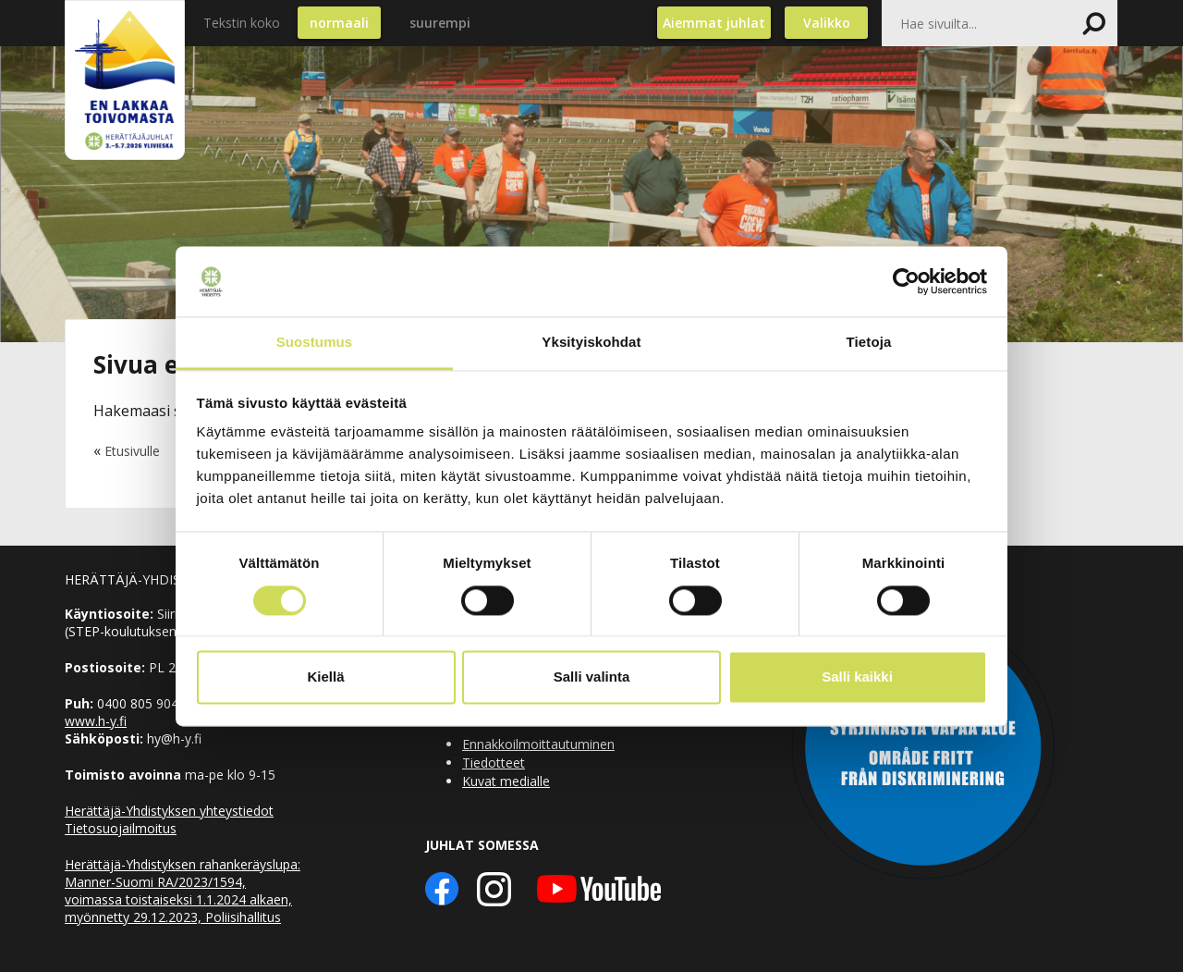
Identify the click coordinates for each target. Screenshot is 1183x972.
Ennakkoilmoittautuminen (538, 744)
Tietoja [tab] (869, 343)
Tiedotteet (493, 762)
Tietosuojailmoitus (121, 828)
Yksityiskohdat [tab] (591, 343)
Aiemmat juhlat (714, 22)
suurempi (439, 22)
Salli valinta (592, 677)
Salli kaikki (857, 677)
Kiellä (325, 677)
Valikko (826, 22)
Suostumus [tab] (314, 343)
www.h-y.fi (96, 721)
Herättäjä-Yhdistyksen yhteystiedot (169, 810)
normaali (339, 22)
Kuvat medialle (506, 781)
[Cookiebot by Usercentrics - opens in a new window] (906, 281)
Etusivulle (132, 451)
